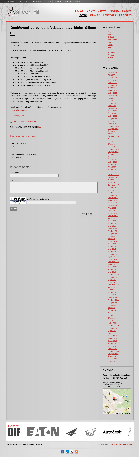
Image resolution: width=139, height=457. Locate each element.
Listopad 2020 (113, 129)
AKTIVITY (102, 11)
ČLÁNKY (83, 15)
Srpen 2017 (112, 182)
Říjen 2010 (112, 331)
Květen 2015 (112, 218)
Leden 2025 (112, 83)
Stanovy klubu (19, 116)
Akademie (68, 1)
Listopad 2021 (113, 119)
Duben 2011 (112, 315)
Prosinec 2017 (113, 175)
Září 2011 (111, 308)
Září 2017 (111, 180)
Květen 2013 (112, 264)
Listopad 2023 (113, 95)
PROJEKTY (114, 11)
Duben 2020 (112, 141)
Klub (109, 47)
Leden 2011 (112, 323)
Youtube (110, 444)
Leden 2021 (112, 124)
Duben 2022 (112, 111)
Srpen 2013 (112, 259)
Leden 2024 (112, 93)
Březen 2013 (113, 269)
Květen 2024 (112, 90)
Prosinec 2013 (113, 251)
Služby (47, 1)
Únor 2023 (112, 106)
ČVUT (110, 42)
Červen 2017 (113, 188)
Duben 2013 (112, 267)
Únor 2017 (112, 190)
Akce (77, 1)
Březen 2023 (113, 103)
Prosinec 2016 (113, 193)
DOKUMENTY (125, 15)
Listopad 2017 (113, 177)
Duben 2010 (112, 341)
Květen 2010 (112, 338)
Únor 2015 (112, 226)
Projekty (57, 1)
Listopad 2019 (113, 152)
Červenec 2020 (113, 136)
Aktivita (110, 34)
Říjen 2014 (112, 236)
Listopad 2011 (113, 303)
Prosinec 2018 (113, 164)
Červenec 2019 (113, 154)
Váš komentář (15, 181)
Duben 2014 (112, 244)
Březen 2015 (113, 223)
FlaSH (110, 45)
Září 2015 (111, 211)
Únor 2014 (112, 249)
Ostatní (110, 50)
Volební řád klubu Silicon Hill (25, 122)
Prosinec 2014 (113, 231)
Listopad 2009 (113, 354)
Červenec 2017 (113, 185)
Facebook (118, 444)
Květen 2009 (112, 361)
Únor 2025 (112, 80)
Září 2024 (111, 88)
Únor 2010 (112, 346)
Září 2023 (111, 98)
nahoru (83, 214)
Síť (109, 60)
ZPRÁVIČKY (95, 15)
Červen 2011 (113, 310)
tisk (88, 214)
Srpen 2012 (112, 282)
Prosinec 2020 (113, 126)
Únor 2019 (112, 159)
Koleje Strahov (36, 1)
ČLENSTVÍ (90, 11)
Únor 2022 (112, 113)
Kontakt (130, 444)
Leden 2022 (112, 116)
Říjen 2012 (112, 280)
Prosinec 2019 (113, 149)
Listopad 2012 (113, 277)
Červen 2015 (113, 216)
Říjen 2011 (112, 305)
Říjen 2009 (112, 356)
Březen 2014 (113, 246)
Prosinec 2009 (113, 351)
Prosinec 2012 (113, 275)
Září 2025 (111, 75)
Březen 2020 (113, 144)
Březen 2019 (113, 157)
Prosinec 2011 (113, 300)
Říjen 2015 (112, 208)
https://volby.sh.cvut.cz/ (19, 110)
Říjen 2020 (112, 131)
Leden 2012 (112, 297)
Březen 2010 (113, 344)
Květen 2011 (112, 313)
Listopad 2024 (113, 85)
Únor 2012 (112, 295)
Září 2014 (111, 239)
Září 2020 (111, 134)
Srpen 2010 (112, 336)
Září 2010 (111, 333)
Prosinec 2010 (113, 326)
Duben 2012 (112, 290)
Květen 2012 (112, 287)
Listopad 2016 (113, 195)
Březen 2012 (113, 292)
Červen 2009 (113, 359)
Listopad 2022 (113, 108)
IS (20, 1)
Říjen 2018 (112, 167)
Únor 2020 (112, 147)
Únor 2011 (112, 320)
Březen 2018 (113, 170)
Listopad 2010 (113, 328)
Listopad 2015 (113, 205)
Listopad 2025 (113, 72)
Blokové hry (112, 40)
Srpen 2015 (112, 213)
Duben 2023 (112, 101)
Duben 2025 (112, 78)
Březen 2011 (113, 318)
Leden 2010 (112, 349)
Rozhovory (112, 57)
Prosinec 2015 (113, 203)
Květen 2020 (112, 139)
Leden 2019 (112, 162)
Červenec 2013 (113, 262)
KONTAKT (126, 11)
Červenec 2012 (113, 285)
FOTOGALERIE (109, 15)
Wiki (26, 1)
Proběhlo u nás (113, 52)
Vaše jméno (14, 173)
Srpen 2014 (112, 241)
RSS (124, 444)
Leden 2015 (112, 228)
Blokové (111, 37)
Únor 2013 (112, 272)
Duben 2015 (112, 221)
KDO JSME (78, 11)
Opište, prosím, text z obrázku (39, 199)
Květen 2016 (112, 200)
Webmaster (102, 444)
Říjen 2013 (112, 257)
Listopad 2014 (113, 234)
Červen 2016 (113, 198)
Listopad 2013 (113, 254)
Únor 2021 (112, 121)
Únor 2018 (112, 172)
